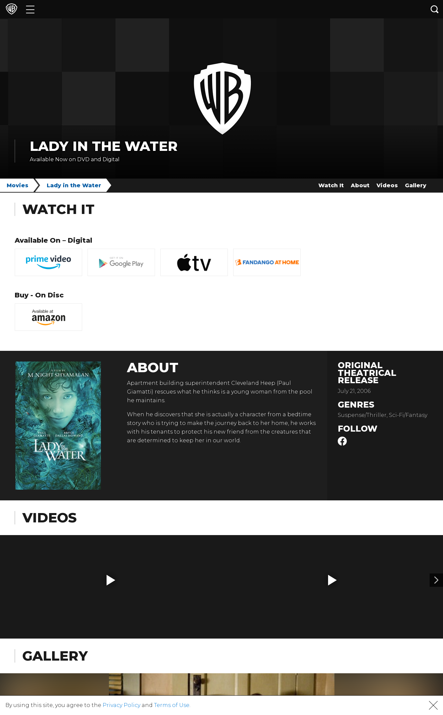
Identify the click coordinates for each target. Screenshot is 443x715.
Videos (387, 185)
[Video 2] (436, 580)
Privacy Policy (121, 705)
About (360, 185)
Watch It (331, 185)
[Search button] (434, 9)
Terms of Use (171, 705)
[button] (111, 580)
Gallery (415, 185)
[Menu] (30, 9)
